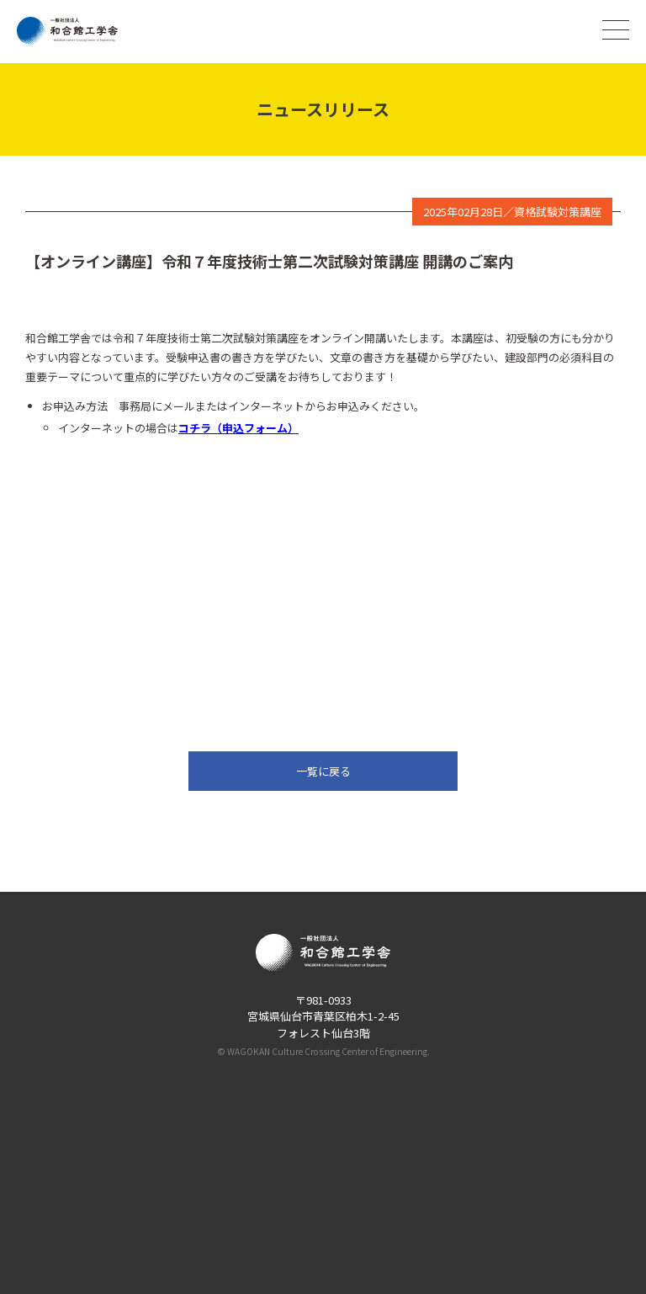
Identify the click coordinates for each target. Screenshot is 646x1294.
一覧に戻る (323, 771)
